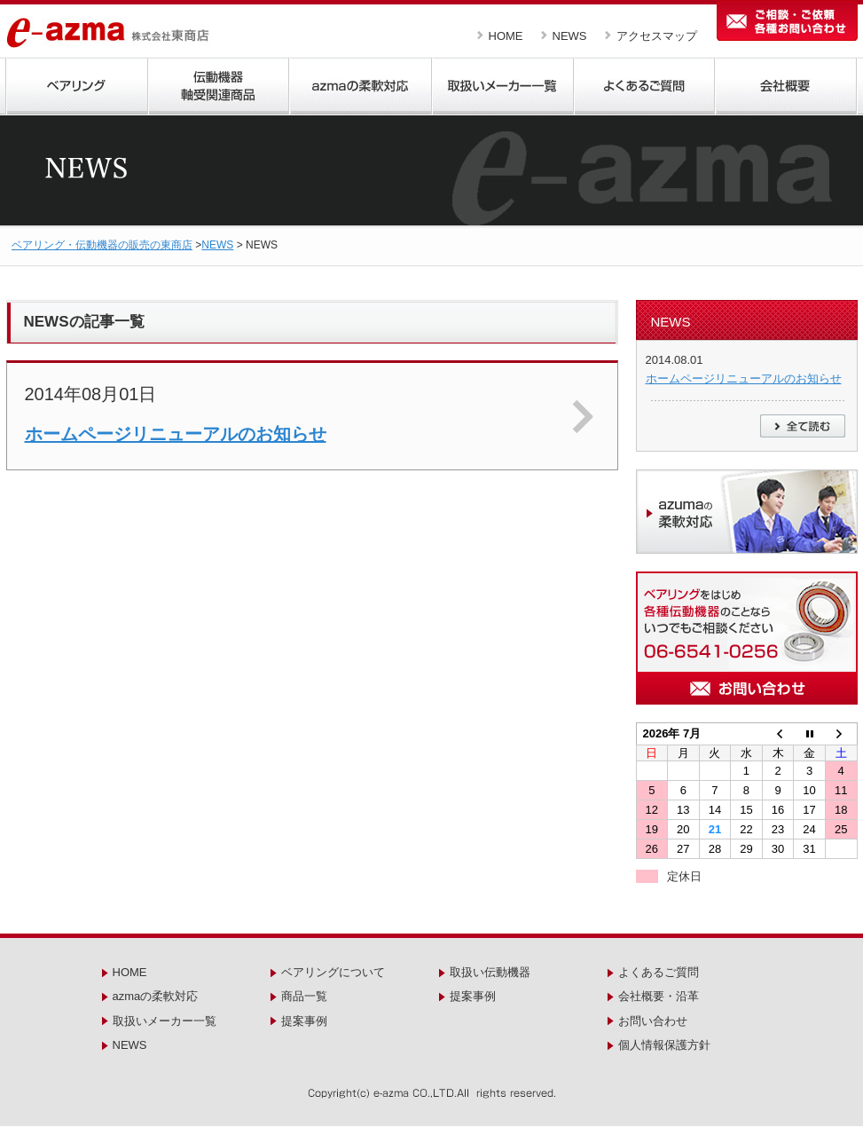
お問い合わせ (652, 1021)
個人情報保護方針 (664, 1045)
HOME (506, 36)
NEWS (570, 36)
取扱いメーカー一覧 (164, 1021)
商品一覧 (304, 996)
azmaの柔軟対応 (156, 996)
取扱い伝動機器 (490, 972)
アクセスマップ (656, 36)
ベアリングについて (333, 972)
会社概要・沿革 (658, 996)
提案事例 (304, 1021)
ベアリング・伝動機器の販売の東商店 (102, 245)
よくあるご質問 (658, 972)
